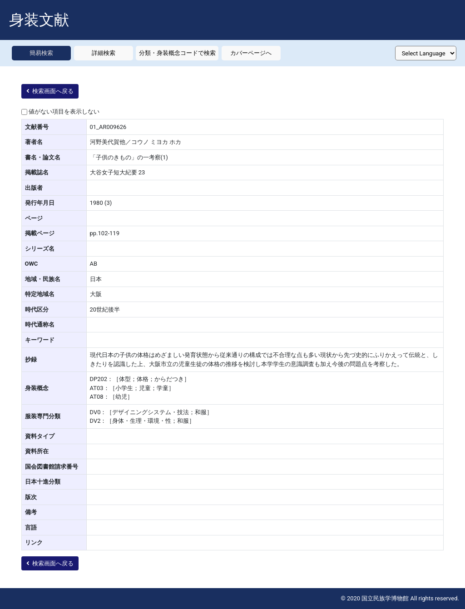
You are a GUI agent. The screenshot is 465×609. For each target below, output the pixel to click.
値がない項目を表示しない (64, 111)
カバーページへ (251, 53)
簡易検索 (41, 53)
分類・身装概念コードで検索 (177, 53)
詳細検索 (103, 53)
